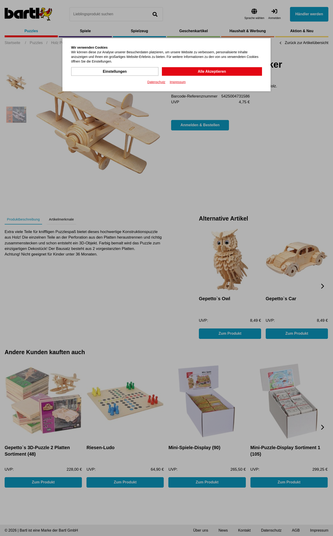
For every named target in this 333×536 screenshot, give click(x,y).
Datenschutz (156, 82)
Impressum (178, 82)
